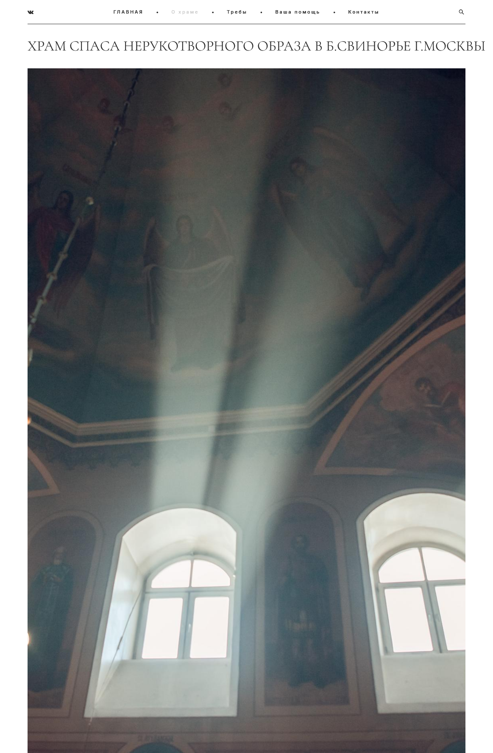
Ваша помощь (297, 12)
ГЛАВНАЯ (129, 12)
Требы (237, 12)
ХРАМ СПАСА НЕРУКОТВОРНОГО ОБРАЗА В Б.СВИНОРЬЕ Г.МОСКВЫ (246, 46)
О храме (185, 12)
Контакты (364, 12)
